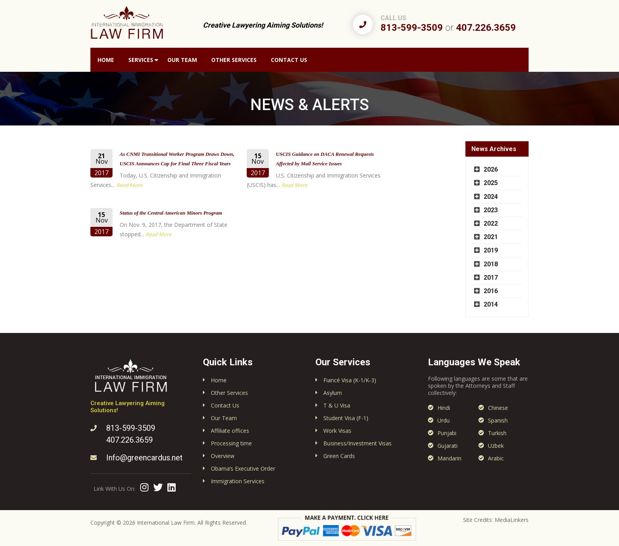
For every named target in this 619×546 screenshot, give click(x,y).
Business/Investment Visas (357, 443)
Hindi (443, 407)
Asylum (332, 392)
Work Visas (337, 430)
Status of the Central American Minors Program (171, 213)
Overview (222, 456)
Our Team (182, 60)
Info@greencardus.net (144, 457)
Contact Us (289, 60)
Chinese (498, 407)
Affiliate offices (230, 430)
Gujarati (447, 445)
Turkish (497, 433)
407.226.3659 (486, 27)
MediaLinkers (512, 520)
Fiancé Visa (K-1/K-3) (349, 380)
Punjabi (446, 433)
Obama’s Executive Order (243, 468)
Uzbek (496, 445)
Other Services (234, 60)
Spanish (498, 420)
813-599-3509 (412, 27)
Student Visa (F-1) (345, 418)
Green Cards (339, 456)
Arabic (496, 458)
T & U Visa (336, 405)
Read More (129, 185)
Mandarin (449, 458)
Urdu (443, 420)
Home (106, 60)
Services (140, 60)
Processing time (231, 443)
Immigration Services (237, 481)
